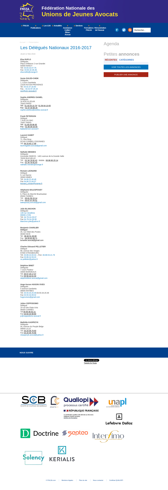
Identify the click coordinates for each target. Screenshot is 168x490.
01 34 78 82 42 (31, 160)
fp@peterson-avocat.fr (29, 129)
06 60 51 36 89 (30, 236)
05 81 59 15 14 (31, 198)
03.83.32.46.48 (30, 70)
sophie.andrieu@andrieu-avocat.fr (34, 110)
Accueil (23, 42)
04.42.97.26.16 (31, 89)
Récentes (111, 60)
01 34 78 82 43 (31, 162)
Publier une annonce (126, 74)
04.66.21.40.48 (30, 179)
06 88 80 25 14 (52, 160)
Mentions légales (66, 480)
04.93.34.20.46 (30, 293)
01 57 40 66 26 (31, 108)
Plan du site (83, 480)
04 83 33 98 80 (30, 314)
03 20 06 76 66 (30, 333)
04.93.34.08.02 (30, 295)
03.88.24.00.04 (30, 255)
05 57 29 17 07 (30, 274)
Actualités (57, 25)
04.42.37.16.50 (30, 87)
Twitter (124, 30)
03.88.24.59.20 (30, 257)
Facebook (117, 30)
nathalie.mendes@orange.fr (31, 165)
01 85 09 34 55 (31, 127)
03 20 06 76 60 (30, 331)
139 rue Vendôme (27, 213)
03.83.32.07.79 (30, 68)
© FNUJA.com (47, 480)
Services (78, 25)
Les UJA (46, 25)
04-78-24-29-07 (30, 217)
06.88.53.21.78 (49, 255)
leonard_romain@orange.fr (31, 183)
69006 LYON (25, 215)
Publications (36, 27)
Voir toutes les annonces (126, 67)
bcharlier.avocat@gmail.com (31, 240)
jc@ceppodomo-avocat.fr (30, 316)
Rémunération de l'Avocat (99, 28)
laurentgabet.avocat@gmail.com (33, 146)
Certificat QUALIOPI (120, 480)
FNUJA (25, 25)
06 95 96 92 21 (29, 312)
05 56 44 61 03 (30, 276)
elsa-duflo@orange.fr (29, 72)
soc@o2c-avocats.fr (28, 91)
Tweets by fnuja (90, 363)
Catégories (127, 60)
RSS (130, 30)
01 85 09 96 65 (31, 125)
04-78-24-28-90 (30, 219)
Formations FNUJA (89, 28)
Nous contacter (100, 480)
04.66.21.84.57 (30, 181)
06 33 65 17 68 (30, 143)
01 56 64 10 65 (44, 106)
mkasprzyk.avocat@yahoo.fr (32, 335)
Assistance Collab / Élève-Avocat (67, 30)
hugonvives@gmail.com (30, 297)
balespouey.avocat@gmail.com (33, 202)
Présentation (34, 42)
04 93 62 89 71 (31, 238)
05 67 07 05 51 (31, 200)
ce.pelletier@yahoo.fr (29, 259)
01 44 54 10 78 (31, 106)
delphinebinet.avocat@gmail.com (33, 278)
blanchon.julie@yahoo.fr (30, 221)
